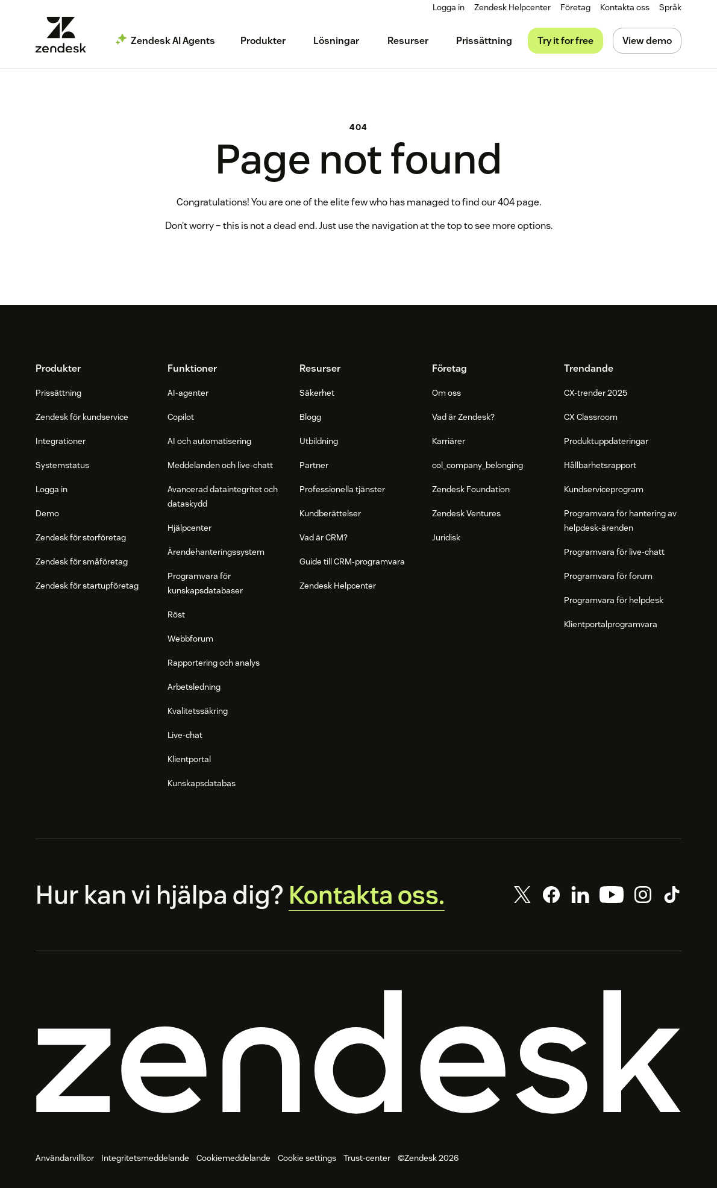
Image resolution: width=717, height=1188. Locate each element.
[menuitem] (575, 7)
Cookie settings (307, 1158)
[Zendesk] (358, 1052)
